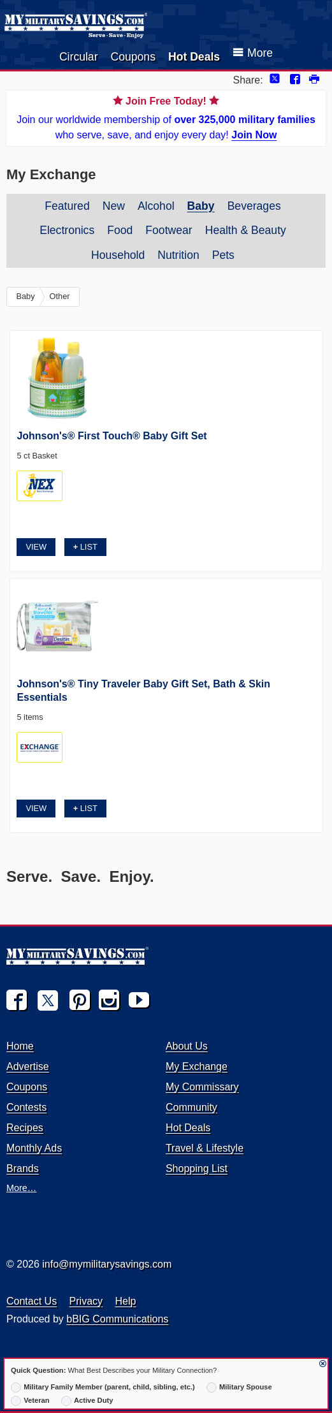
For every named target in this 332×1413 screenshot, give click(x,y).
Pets (223, 255)
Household (118, 255)
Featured (67, 206)
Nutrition (178, 255)
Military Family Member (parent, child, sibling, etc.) (103, 1387)
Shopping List (196, 1168)
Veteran (30, 1401)
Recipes (24, 1127)
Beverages (254, 206)
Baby (201, 206)
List (85, 547)
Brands (22, 1168)
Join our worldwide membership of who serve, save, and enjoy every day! (166, 117)
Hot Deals (194, 56)
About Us (187, 1046)
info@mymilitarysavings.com (106, 1264)
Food (120, 230)
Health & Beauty (245, 230)
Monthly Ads (34, 1148)
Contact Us (31, 1301)
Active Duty (87, 1401)
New (114, 206)
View (36, 547)
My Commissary (202, 1086)
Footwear (168, 230)
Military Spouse (239, 1387)
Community (191, 1107)
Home (20, 1046)
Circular (78, 56)
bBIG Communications (117, 1319)
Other (60, 296)
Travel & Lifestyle (204, 1148)
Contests (26, 1107)
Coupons (133, 56)
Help (125, 1301)
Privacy (86, 1301)
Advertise (27, 1066)
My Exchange (196, 1066)
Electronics (67, 230)
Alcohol (156, 206)
